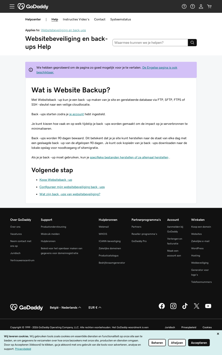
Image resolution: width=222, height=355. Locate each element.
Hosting (195, 255)
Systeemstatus (120, 19)
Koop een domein (201, 226)
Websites (196, 234)
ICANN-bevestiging (110, 241)
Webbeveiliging (199, 262)
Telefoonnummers (201, 282)
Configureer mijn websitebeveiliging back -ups (72, 186)
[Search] (192, 42)
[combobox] (150, 42)
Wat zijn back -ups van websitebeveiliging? (69, 194)
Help (54, 19)
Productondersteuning (53, 226)
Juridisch (15, 253)
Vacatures (16, 234)
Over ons (15, 226)
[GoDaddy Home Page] (26, 307)
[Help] (184, 6)
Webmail (104, 226)
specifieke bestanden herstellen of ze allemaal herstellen (129, 157)
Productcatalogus (109, 255)
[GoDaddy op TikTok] (185, 308)
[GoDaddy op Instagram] (173, 308)
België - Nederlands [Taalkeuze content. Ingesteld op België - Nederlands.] (66, 307)
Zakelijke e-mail (200, 241)
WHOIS (103, 234)
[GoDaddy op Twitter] (196, 308)
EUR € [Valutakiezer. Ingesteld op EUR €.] (95, 307)
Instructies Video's (76, 19)
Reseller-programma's (144, 234)
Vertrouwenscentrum (22, 260)
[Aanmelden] (201, 6)
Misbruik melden (50, 234)
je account (76, 114)
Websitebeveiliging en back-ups (63, 30)
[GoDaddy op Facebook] (161, 308)
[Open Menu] (10, 6)
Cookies (207, 327)
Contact (99, 19)
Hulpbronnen (48, 241)
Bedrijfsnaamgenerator (112, 262)
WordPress (197, 248)
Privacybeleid (188, 327)
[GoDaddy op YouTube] (208, 308)
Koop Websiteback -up (55, 179)
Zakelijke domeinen (110, 248)
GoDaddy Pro (139, 241)
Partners (136, 226)
